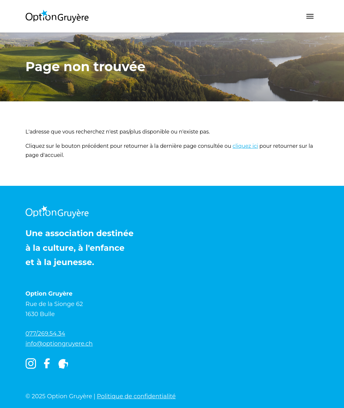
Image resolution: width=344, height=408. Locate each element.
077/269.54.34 (45, 333)
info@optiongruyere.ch (59, 343)
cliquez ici (245, 146)
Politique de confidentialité (136, 396)
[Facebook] (47, 365)
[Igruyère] (63, 364)
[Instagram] (31, 364)
